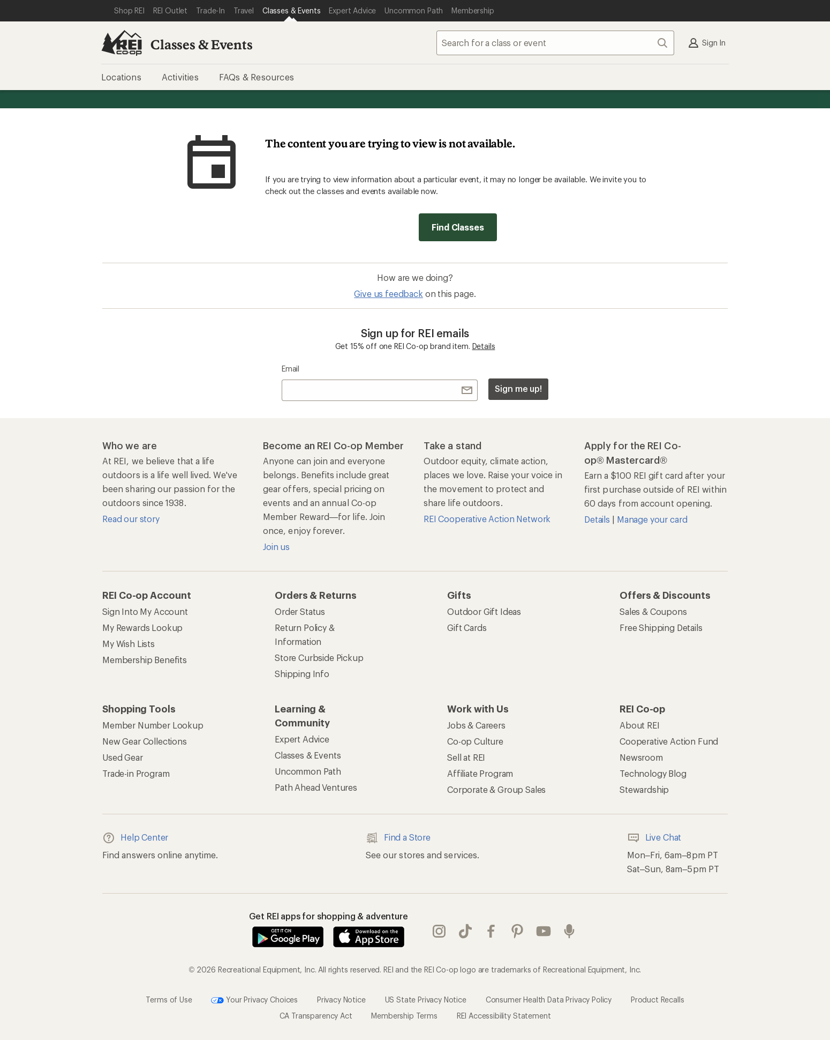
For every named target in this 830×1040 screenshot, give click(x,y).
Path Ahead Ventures (316, 787)
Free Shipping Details (661, 627)
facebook (491, 931)
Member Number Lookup (152, 725)
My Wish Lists (128, 643)
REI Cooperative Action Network (487, 519)
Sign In (706, 42)
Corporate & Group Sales (496, 789)
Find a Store (398, 837)
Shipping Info (302, 673)
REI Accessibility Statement (504, 1015)
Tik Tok (465, 931)
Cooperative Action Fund (669, 741)
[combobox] (555, 43)
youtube (543, 931)
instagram (439, 931)
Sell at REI (466, 757)
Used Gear (122, 757)
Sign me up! (518, 388)
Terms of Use (169, 999)
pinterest (517, 931)
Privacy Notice (341, 999)
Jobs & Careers (476, 725)
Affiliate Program (480, 773)
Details (483, 346)
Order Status (300, 611)
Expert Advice (302, 739)
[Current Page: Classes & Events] (291, 10)
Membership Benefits (144, 660)
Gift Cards (466, 627)
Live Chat (654, 837)
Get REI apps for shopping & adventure (328, 916)
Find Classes (458, 227)
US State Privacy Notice (425, 999)
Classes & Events (201, 44)
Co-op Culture (475, 741)
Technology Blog (653, 773)
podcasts (569, 931)
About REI (640, 725)
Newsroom (641, 757)
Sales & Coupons (653, 611)
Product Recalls (657, 999)
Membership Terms (404, 1015)
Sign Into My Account (145, 611)
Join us (276, 546)
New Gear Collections (144, 741)
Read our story (131, 519)
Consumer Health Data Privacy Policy (549, 999)
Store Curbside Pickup (319, 657)
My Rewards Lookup (142, 627)
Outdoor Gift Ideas (484, 611)
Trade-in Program (135, 773)
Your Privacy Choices (254, 1000)
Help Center (135, 837)
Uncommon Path (308, 771)
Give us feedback (388, 293)
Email (290, 368)
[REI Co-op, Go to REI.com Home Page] (121, 43)
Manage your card (652, 519)
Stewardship (644, 789)
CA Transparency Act (316, 1015)
